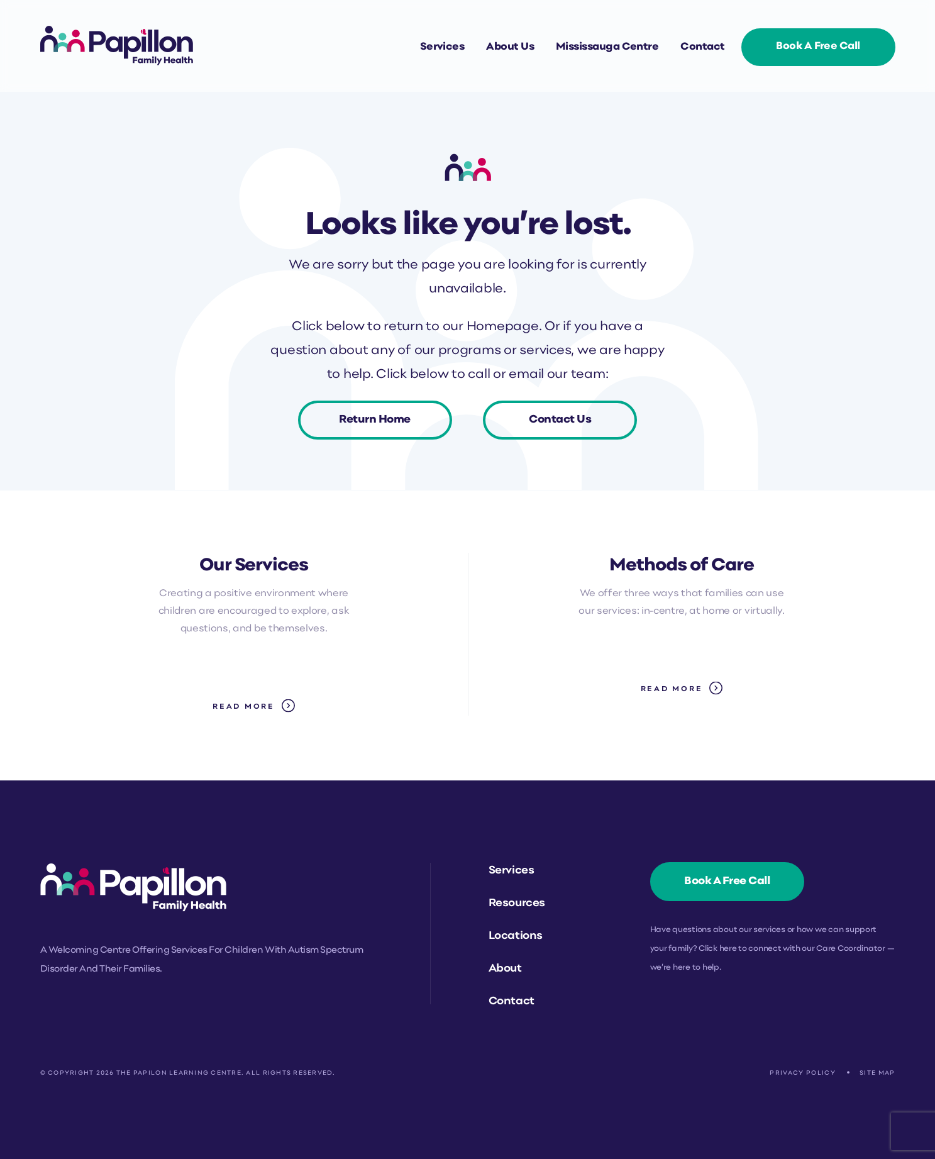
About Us (510, 47)
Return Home (375, 419)
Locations (516, 936)
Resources (517, 903)
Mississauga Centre (607, 47)
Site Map (877, 1073)
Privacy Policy (803, 1073)
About (505, 968)
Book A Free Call (818, 47)
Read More (244, 707)
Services (442, 47)
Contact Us (560, 419)
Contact (702, 47)
